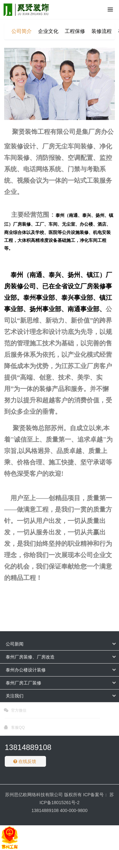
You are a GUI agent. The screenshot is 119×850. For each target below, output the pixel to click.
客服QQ (14, 728)
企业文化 (48, 31)
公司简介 (21, 31)
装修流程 (101, 31)
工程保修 (75, 31)
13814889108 (28, 747)
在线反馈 (24, 761)
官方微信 (15, 711)
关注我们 (14, 695)
